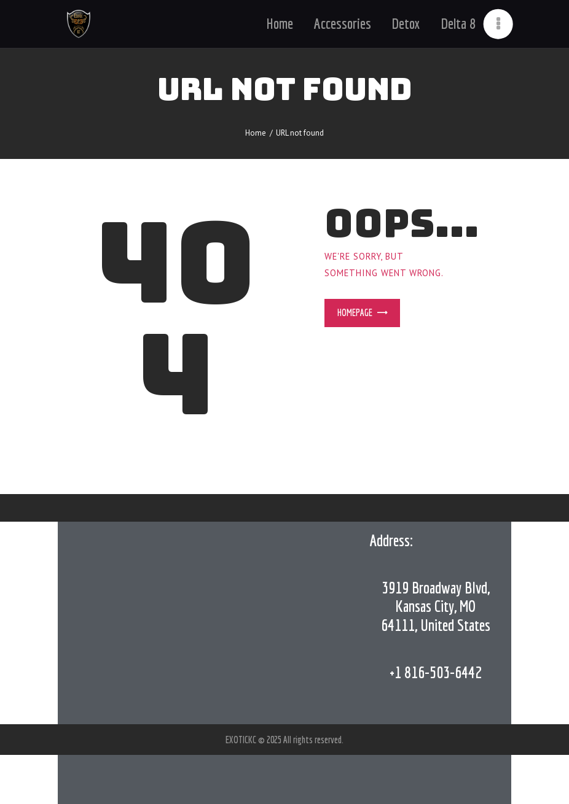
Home (255, 133)
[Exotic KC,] (209, 623)
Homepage (354, 312)
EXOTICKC (242, 739)
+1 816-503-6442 (436, 672)
